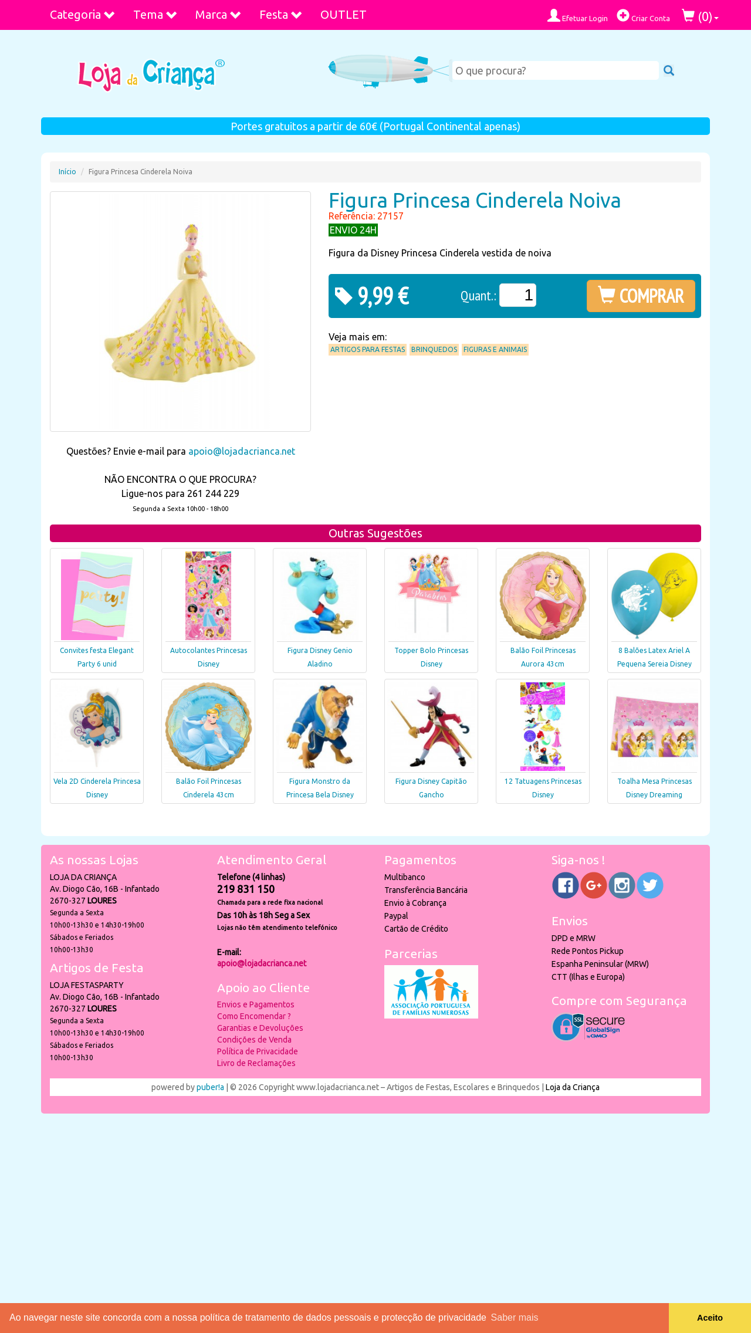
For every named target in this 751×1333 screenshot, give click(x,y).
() (700, 16)
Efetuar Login (577, 15)
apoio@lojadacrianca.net (241, 451)
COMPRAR (641, 295)
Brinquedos (434, 349)
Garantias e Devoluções (260, 1028)
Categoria (83, 14)
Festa (281, 14)
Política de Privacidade (257, 1051)
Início (67, 171)
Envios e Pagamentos (256, 1004)
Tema (155, 14)
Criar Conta (643, 15)
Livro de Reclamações (256, 1063)
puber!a (210, 1087)
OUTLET (343, 14)
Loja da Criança (573, 1087)
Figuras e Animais (495, 349)
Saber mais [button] (515, 1317)
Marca (218, 14)
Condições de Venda (254, 1039)
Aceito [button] (710, 1317)
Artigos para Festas (367, 349)
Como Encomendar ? (254, 1016)
